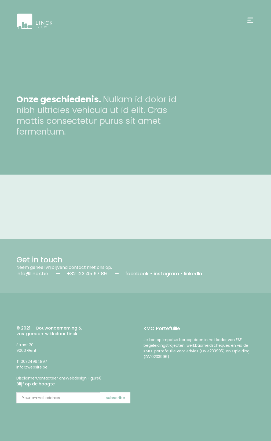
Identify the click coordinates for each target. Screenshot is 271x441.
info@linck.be (32, 273)
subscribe (115, 397)
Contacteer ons (51, 378)
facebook (137, 273)
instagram (166, 273)
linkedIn (193, 273)
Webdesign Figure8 (83, 378)
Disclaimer (26, 378)
